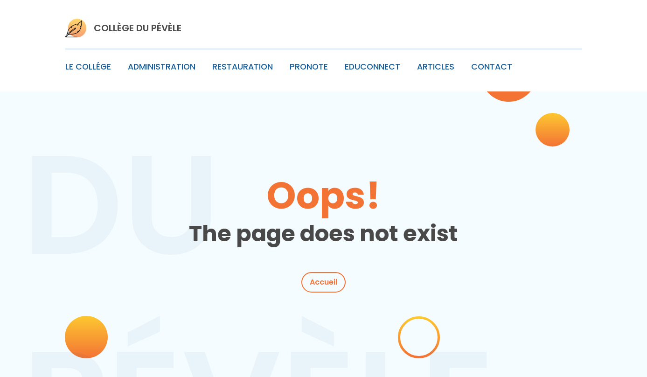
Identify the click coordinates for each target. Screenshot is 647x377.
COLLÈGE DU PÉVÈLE (137, 28)
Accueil (323, 282)
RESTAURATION (242, 66)
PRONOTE (309, 66)
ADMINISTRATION (161, 66)
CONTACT (491, 66)
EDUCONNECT (372, 66)
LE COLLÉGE (88, 66)
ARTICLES (435, 66)
